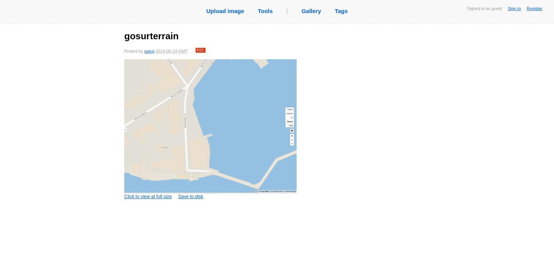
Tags (341, 11)
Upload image (225, 11)
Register (534, 8)
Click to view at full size (210, 129)
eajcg (149, 51)
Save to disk (190, 196)
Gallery (311, 11)
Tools (265, 11)
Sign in (514, 8)
